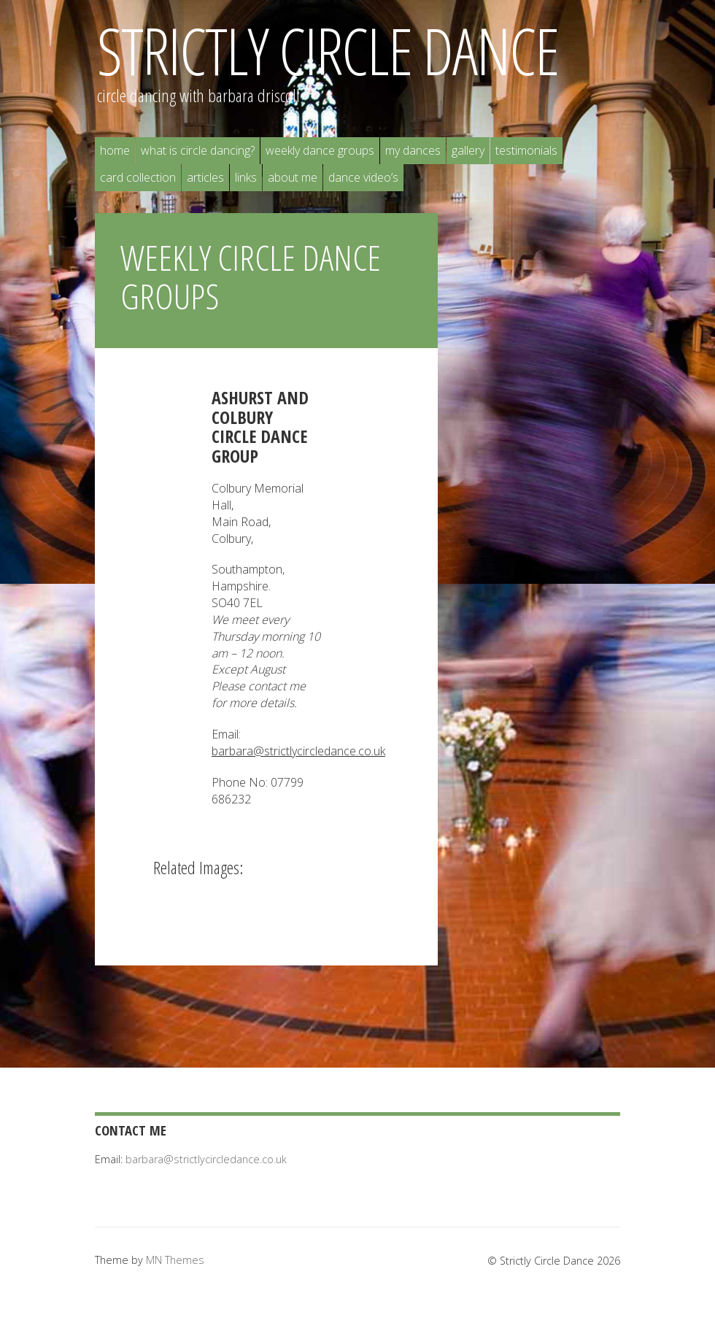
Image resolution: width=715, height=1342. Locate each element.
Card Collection (138, 177)
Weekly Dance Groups (320, 150)
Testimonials (526, 150)
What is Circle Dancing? (198, 150)
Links (246, 177)
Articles (205, 177)
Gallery (468, 150)
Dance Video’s (363, 177)
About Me (292, 177)
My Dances (413, 150)
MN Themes (175, 1260)
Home (115, 150)
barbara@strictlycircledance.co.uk (298, 751)
